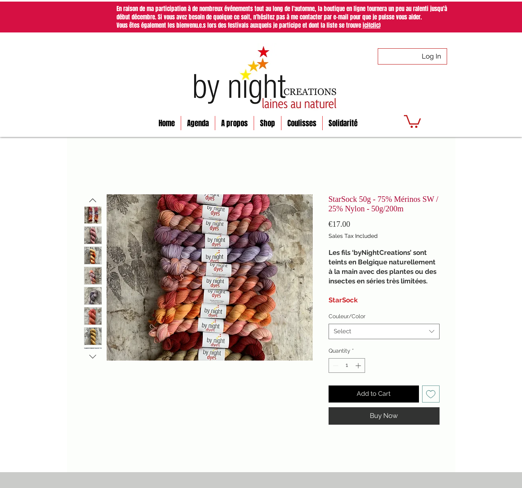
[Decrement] (335, 365)
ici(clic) (372, 25)
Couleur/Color (347, 316)
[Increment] (359, 365)
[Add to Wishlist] (431, 394)
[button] (412, 121)
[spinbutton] (347, 365)
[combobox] (384, 331)
